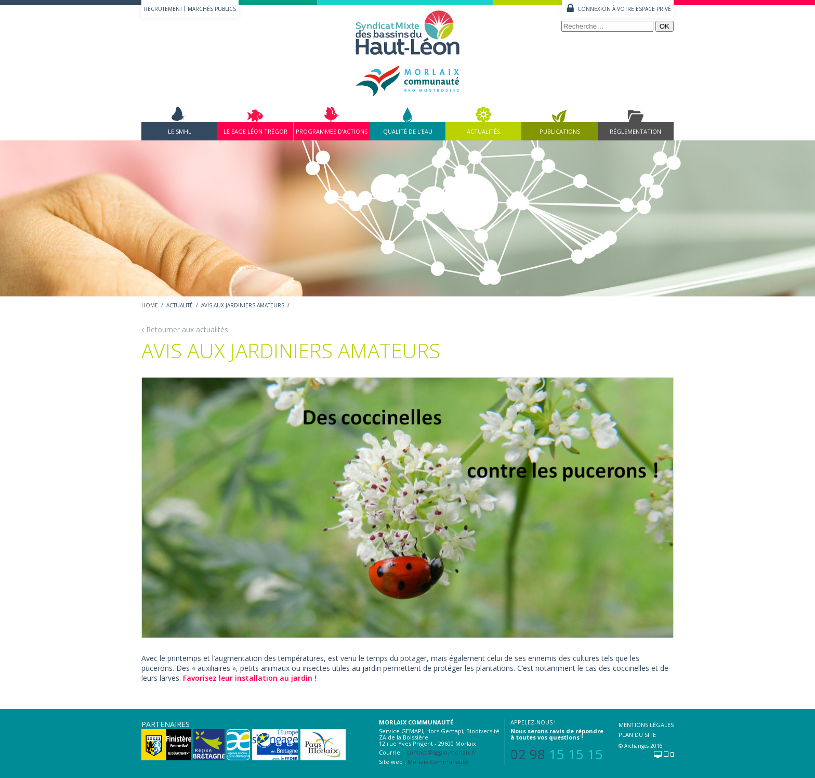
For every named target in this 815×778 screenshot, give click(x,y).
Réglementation (635, 131)
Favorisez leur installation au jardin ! (250, 678)
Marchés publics (212, 8)
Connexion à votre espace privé (624, 8)
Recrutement (163, 8)
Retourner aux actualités (184, 329)
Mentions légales (646, 725)
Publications (560, 131)
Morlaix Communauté (437, 762)
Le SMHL (179, 131)
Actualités (483, 131)
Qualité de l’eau (407, 131)
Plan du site (637, 734)
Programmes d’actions (331, 131)
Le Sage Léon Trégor (255, 131)
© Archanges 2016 (641, 745)
